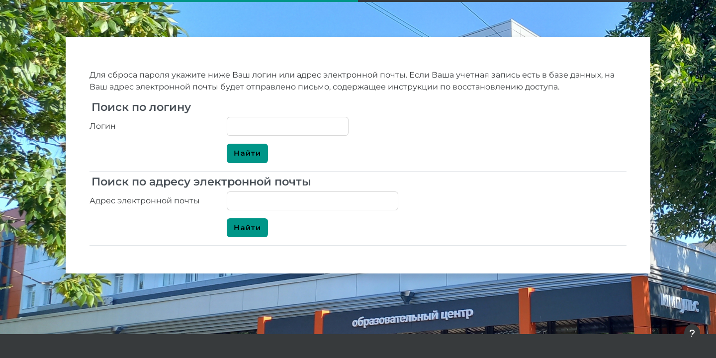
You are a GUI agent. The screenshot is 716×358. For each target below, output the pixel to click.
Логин (103, 126)
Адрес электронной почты (145, 200)
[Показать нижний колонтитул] (692, 333)
